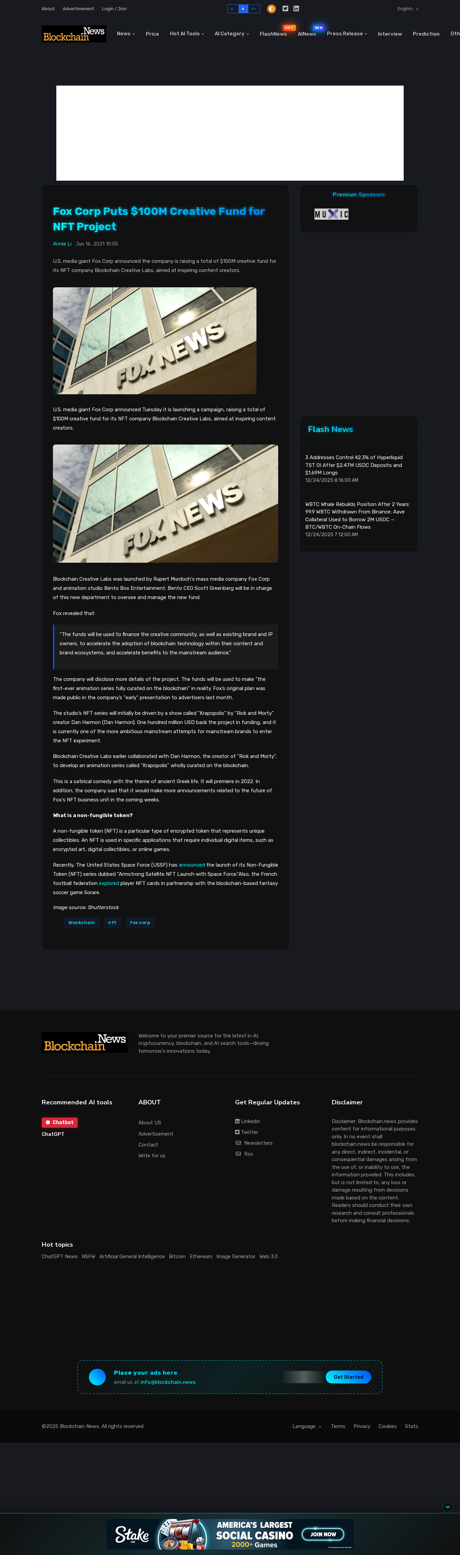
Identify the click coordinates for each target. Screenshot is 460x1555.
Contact (148, 1145)
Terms (338, 1426)
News (124, 34)
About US (149, 1123)
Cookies (388, 1426)
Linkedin (247, 1121)
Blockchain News (79, 1426)
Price (152, 34)
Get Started (348, 1377)
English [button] (406, 8)
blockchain (82, 922)
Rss (244, 1154)
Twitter (246, 1132)
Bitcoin (177, 1256)
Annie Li (62, 244)
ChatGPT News (60, 1256)
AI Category (230, 34)
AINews (310, 31)
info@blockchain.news (168, 1382)
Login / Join (114, 8)
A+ (253, 9)
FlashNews (276, 31)
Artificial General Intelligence (132, 1256)
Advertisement (78, 8)
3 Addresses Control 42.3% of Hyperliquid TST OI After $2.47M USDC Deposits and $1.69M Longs (354, 465)
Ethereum (201, 1256)
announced (192, 865)
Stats (411, 1426)
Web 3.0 (269, 1256)
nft (112, 922)
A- (233, 9)
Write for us (152, 1156)
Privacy (361, 1426)
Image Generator (235, 1256)
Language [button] (304, 1426)
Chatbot (60, 1122)
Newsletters (254, 1143)
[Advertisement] (230, 133)
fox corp (140, 922)
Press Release (345, 34)
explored (109, 883)
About (48, 8)
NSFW (88, 1256)
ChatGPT (53, 1134)
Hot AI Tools (185, 34)
